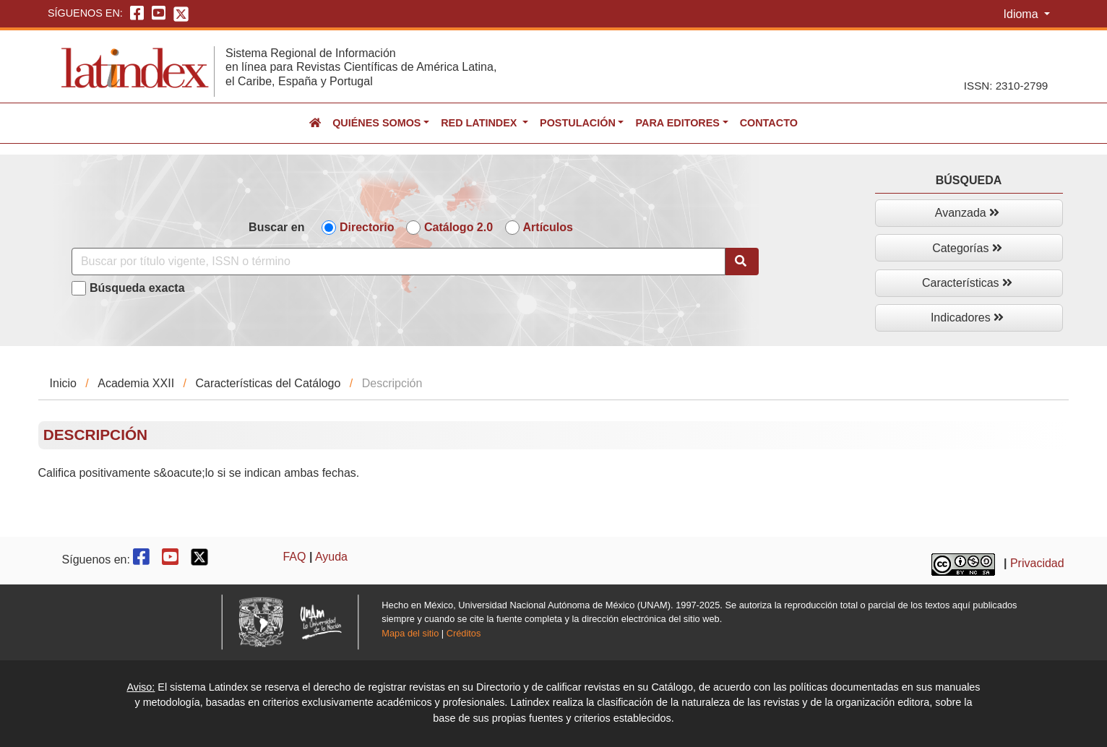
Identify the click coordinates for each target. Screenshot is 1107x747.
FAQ (294, 556)
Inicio (63, 383)
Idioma (1022, 14)
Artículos (548, 227)
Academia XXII (136, 383)
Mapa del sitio (410, 633)
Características (967, 283)
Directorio (367, 227)
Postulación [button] (578, 123)
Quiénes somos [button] (376, 123)
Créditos (464, 633)
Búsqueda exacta (137, 288)
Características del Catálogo (267, 383)
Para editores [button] (677, 123)
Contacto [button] (769, 123)
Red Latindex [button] (480, 123)
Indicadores (967, 317)
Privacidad (1037, 563)
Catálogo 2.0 (458, 227)
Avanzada (967, 213)
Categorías (967, 248)
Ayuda (331, 556)
